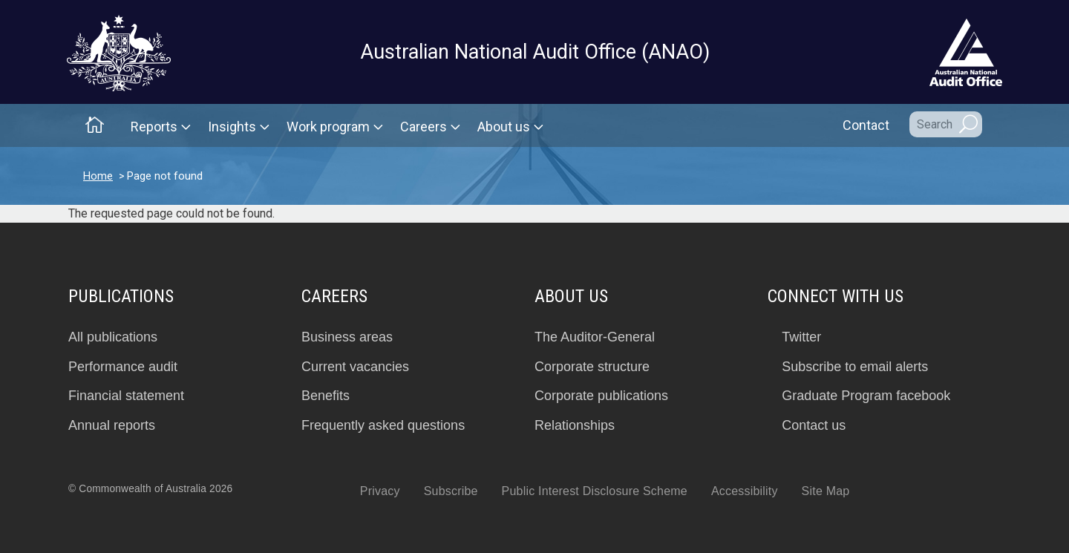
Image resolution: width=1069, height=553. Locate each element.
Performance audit (122, 366)
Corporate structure (592, 366)
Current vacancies (355, 366)
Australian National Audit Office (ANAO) (535, 52)
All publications (112, 337)
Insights (232, 126)
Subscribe (451, 491)
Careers (423, 126)
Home (98, 176)
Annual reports (111, 425)
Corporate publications (601, 395)
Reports (154, 126)
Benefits (325, 395)
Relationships (574, 425)
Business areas (347, 337)
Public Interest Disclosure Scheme (594, 491)
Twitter (801, 337)
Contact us (814, 425)
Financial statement (126, 395)
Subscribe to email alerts (855, 366)
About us (503, 126)
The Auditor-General (594, 337)
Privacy (380, 491)
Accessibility (744, 491)
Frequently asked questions (383, 425)
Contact (866, 125)
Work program (328, 126)
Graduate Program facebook (866, 395)
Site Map (826, 491)
